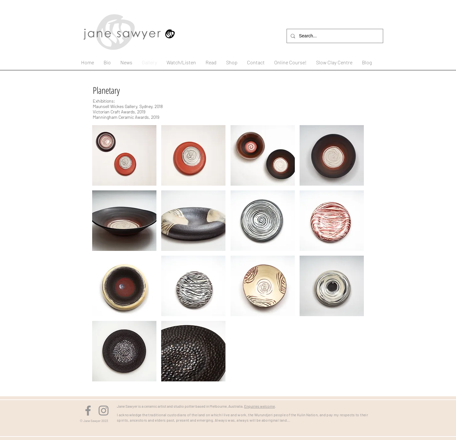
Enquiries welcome (259, 406)
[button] (124, 155)
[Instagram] (103, 410)
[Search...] (334, 36)
